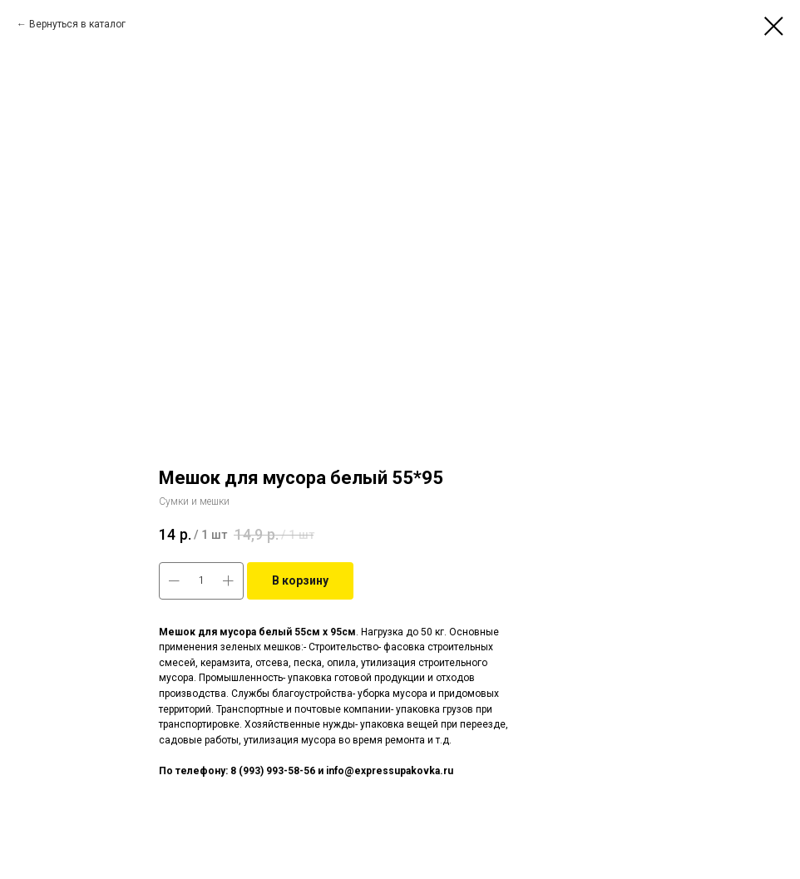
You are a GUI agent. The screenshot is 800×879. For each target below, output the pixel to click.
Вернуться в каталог (77, 24)
